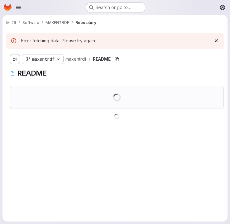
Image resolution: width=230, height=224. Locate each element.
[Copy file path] (117, 59)
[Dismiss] (216, 40)
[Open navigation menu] (18, 7)
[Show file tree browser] (15, 59)
